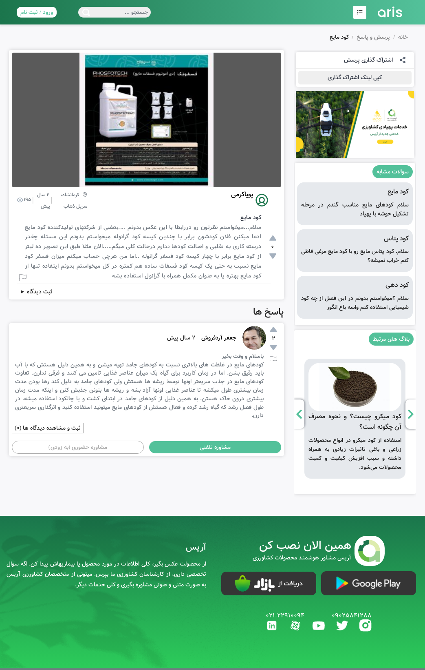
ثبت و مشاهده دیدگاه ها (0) (48, 428)
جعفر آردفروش (218, 337)
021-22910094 (285, 615)
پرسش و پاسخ (373, 37)
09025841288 (352, 615)
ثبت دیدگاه (36, 291)
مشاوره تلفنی (215, 447)
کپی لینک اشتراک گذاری (355, 77)
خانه (403, 37)
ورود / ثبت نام (36, 12)
